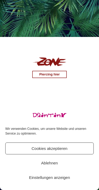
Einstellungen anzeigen (49, 177)
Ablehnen (49, 163)
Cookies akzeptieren (50, 148)
